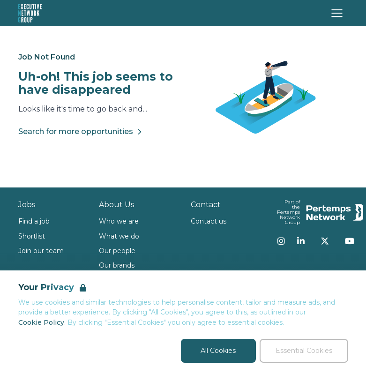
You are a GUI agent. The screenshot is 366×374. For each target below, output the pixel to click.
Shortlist (31, 236)
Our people (117, 251)
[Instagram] (281, 240)
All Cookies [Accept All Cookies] (218, 350)
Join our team (41, 251)
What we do (119, 236)
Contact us (208, 221)
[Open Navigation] (337, 13)
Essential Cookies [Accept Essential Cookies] (304, 350)
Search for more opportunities (81, 131)
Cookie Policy (41, 322)
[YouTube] (350, 240)
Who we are (119, 221)
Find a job (34, 221)
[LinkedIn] (301, 240)
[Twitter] (324, 240)
